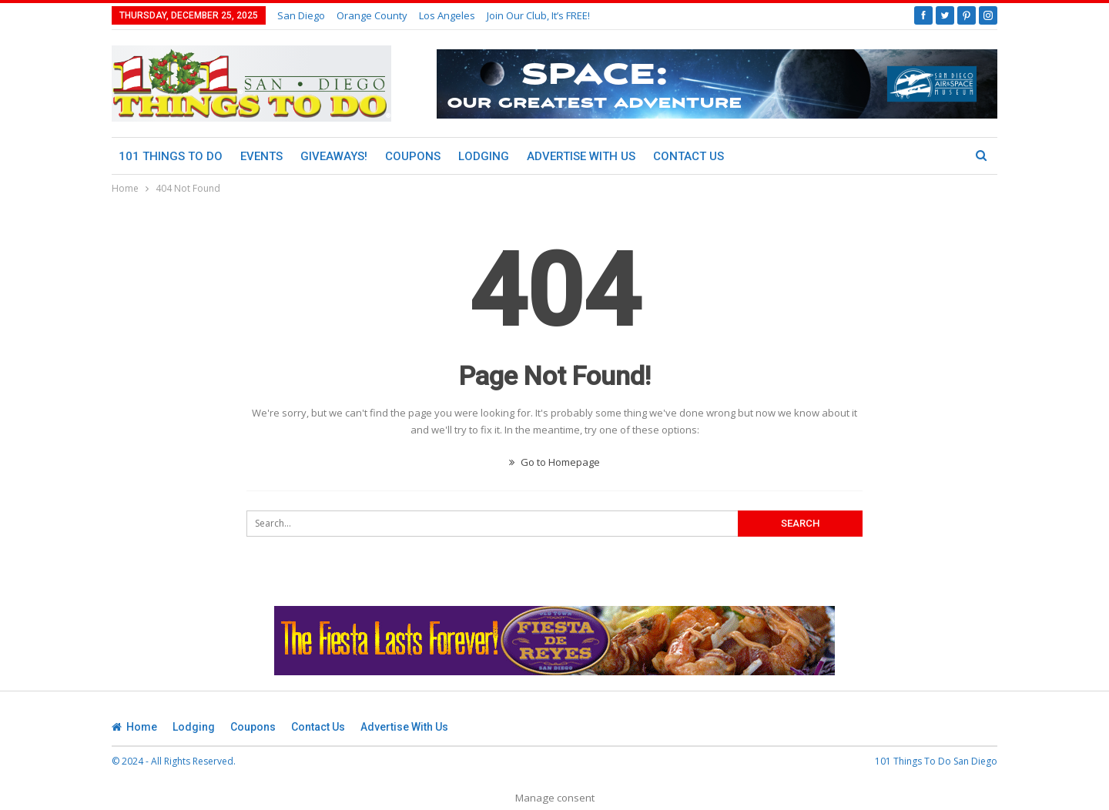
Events (261, 156)
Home (134, 727)
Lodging (483, 156)
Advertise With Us (581, 156)
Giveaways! (333, 156)
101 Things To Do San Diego (936, 761)
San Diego (301, 15)
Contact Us (688, 156)
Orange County (372, 15)
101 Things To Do (171, 156)
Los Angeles (447, 15)
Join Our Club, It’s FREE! (538, 15)
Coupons (413, 156)
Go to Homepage (554, 462)
